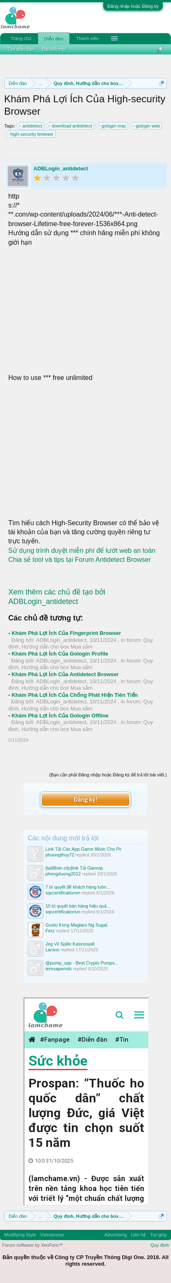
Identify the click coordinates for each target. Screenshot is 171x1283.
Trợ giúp (158, 1234)
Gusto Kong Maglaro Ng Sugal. (76, 924)
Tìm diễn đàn (20, 49)
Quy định (159, 1245)
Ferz (50, 930)
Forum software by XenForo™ (32, 1245)
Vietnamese (52, 1234)
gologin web (146, 126)
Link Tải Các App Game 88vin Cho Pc (83, 849)
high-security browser (31, 134)
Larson (52, 949)
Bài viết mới (54, 49)
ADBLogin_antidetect (60, 168)
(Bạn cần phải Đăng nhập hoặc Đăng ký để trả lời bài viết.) (108, 774)
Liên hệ (138, 1234)
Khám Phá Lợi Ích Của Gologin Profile (60, 654)
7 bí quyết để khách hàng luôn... (77, 886)
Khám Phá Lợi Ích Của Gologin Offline (60, 715)
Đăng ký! (85, 799)
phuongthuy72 (59, 854)
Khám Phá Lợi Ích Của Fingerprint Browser (66, 633)
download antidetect (70, 126)
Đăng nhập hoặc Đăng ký (133, 6)
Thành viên (87, 38)
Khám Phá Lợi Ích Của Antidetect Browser (65, 674)
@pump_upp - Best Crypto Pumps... (82, 962)
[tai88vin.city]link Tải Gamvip (74, 868)
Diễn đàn (53, 38)
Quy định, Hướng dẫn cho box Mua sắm (80, 643)
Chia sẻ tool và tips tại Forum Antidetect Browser (79, 559)
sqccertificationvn (62, 892)
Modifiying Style (20, 1234)
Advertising (115, 1234)
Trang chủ (21, 38)
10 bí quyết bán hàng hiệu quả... (77, 905)
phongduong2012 (63, 873)
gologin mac (112, 126)
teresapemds (58, 968)
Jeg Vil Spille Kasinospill (69, 943)
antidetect (31, 126)
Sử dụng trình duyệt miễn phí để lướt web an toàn (81, 550)
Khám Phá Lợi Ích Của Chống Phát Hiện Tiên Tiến (75, 695)
